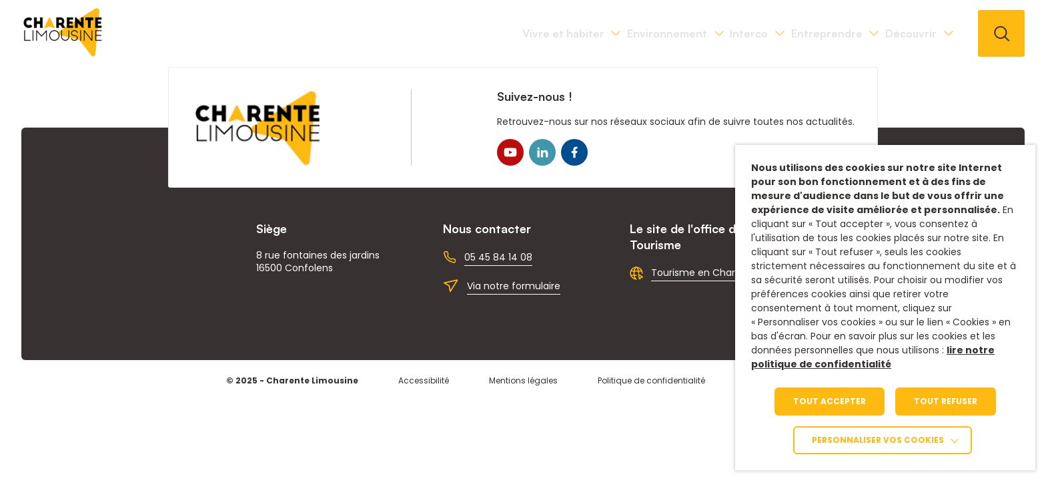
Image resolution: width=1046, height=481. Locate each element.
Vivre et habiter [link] (397, 33)
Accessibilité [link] (423, 380)
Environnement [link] (538, 33)
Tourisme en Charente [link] (704, 272)
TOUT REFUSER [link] (945, 401)
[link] (63, 53)
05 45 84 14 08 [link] (498, 257)
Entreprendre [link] (771, 33)
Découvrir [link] (892, 33)
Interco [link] (657, 33)
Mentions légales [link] (523, 380)
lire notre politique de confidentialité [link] (873, 357)
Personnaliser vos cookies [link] (878, 440)
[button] (1001, 33)
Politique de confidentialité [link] (651, 380)
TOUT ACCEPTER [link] (829, 401)
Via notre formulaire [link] (513, 286)
